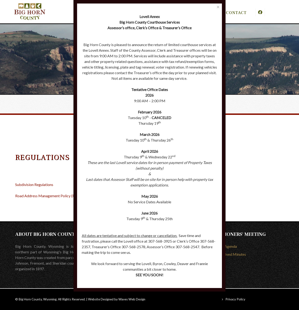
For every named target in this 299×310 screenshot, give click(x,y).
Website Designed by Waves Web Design (116, 299)
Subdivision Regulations (34, 184)
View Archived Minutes (227, 254)
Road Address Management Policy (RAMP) (50, 195)
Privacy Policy (235, 299)
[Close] (218, 7)
